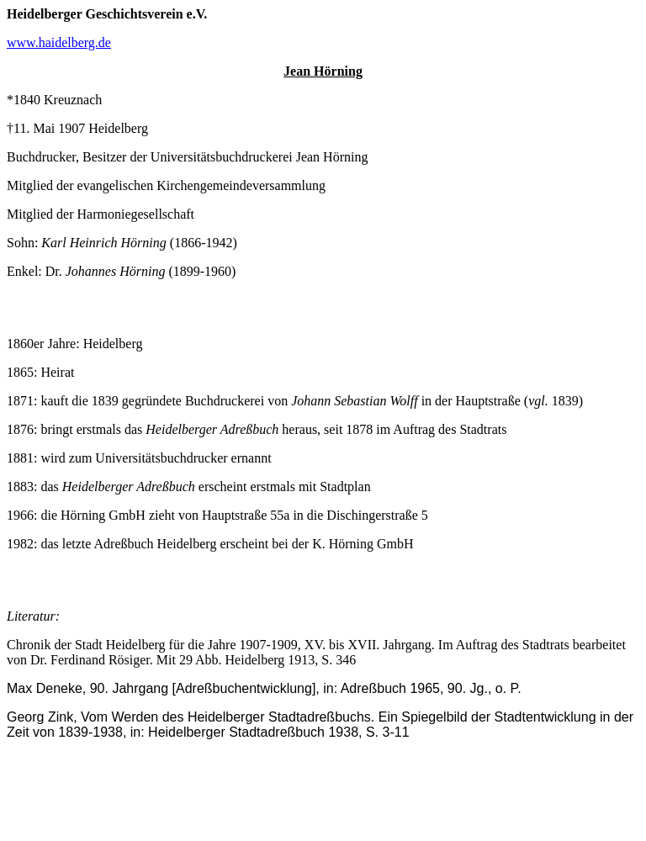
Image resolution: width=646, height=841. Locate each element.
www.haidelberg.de (59, 42)
